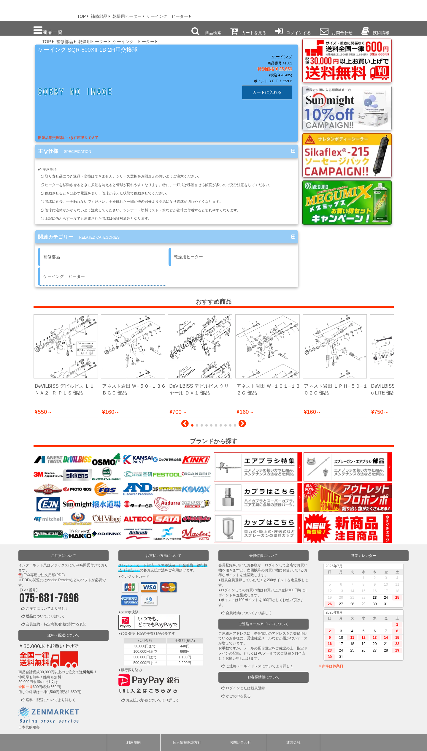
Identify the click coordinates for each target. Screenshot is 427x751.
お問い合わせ (240, 742)
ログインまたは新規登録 (245, 688)
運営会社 (293, 742)
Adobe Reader (58, 580)
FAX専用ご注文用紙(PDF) (44, 575)
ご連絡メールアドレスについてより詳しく (259, 666)
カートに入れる (267, 92)
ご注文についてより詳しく (47, 608)
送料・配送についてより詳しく (51, 700)
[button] (185, 425)
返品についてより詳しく (45, 616)
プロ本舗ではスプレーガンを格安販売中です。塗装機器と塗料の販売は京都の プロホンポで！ (35, 9)
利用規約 (133, 742)
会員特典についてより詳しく (249, 613)
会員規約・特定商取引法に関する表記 (56, 624)
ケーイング (282, 56)
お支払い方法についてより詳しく (152, 700)
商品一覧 (48, 30)
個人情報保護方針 (187, 742)
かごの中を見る (238, 696)
